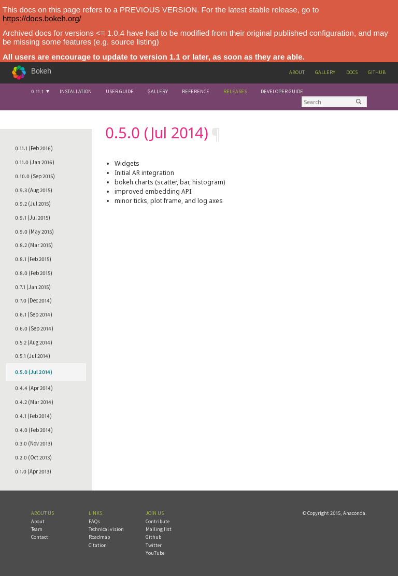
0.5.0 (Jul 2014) (33, 372)
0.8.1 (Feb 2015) (33, 259)
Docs (352, 72)
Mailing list (159, 529)
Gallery (325, 72)
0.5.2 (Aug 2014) (33, 342)
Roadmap (99, 537)
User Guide (120, 91)
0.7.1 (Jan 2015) (33, 287)
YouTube (155, 553)
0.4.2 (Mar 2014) (34, 402)
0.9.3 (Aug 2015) (33, 190)
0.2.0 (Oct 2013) (33, 457)
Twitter (154, 545)
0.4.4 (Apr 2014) (34, 388)
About (297, 72)
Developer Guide (282, 91)
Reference (195, 91)
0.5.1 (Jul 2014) (32, 355)
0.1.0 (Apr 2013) (33, 471)
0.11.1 (37, 91)
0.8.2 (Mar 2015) (34, 245)
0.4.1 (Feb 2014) (33, 416)
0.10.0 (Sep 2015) (35, 176)
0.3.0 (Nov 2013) (33, 443)
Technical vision (106, 529)
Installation (76, 91)
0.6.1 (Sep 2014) (33, 314)
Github (377, 72)
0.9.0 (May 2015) (34, 231)
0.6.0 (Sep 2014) (34, 328)
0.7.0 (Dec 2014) (33, 300)
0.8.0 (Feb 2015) (33, 273)
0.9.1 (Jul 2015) (32, 217)
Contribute (157, 521)
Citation (98, 545)
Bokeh (41, 71)
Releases (235, 91)
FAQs (94, 521)
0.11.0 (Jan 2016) (34, 162)
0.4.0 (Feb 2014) (34, 430)
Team (36, 529)
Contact (39, 537)
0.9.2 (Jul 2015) (33, 203)
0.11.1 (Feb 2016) (34, 148)
